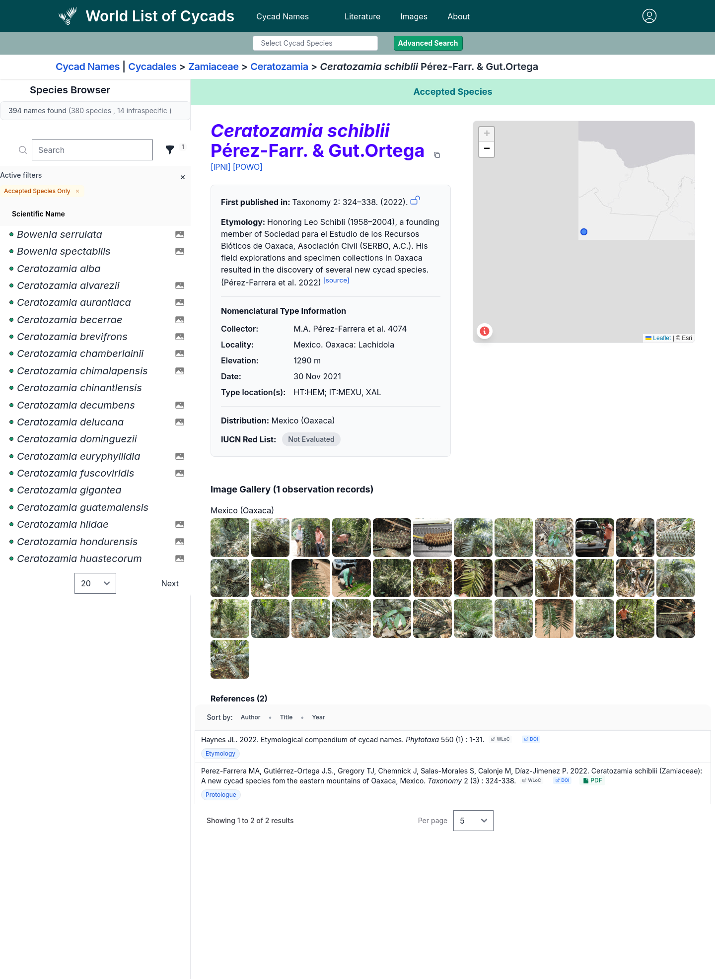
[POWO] (248, 167)
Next (170, 583)
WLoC (500, 739)
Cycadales (152, 66)
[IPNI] (220, 167)
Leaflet (658, 338)
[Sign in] (649, 16)
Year (318, 717)
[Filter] (170, 150)
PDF (592, 780)
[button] (486, 134)
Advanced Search (428, 43)
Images (414, 16)
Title (286, 717)
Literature (362, 16)
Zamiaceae (213, 66)
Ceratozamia (279, 66)
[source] (336, 280)
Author (251, 717)
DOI (531, 739)
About (458, 16)
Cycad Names (282, 16)
